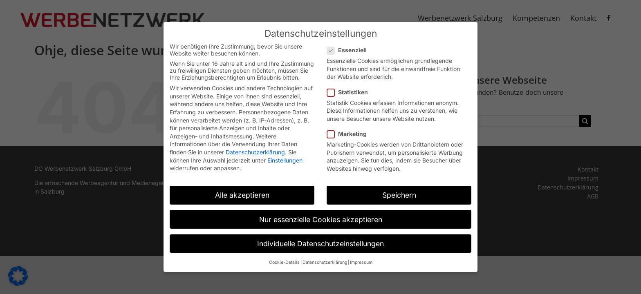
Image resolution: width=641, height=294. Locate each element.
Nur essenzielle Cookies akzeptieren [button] (320, 215)
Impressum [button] (361, 258)
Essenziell (350, 45)
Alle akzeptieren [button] (242, 191)
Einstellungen (285, 156)
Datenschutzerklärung (255, 148)
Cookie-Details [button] (284, 258)
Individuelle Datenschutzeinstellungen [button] (320, 239)
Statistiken (351, 87)
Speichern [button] (399, 191)
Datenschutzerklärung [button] (325, 258)
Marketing (350, 129)
